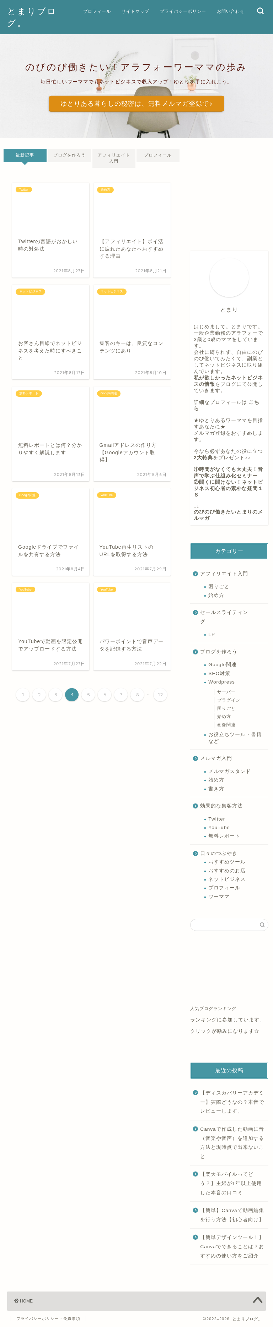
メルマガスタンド (229, 771)
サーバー (226, 692)
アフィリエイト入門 (114, 158)
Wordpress (221, 682)
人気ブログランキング (213, 1008)
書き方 (216, 788)
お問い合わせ (231, 11)
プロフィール (97, 11)
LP (211, 634)
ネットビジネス (227, 879)
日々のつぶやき (218, 853)
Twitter (216, 819)
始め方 (216, 595)
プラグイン (228, 700)
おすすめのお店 (227, 870)
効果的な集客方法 (221, 805)
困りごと (219, 586)
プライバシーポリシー (183, 11)
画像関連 (226, 724)
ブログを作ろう (69, 155)
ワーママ (219, 896)
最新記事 (25, 155)
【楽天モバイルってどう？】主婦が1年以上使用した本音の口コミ (231, 1183)
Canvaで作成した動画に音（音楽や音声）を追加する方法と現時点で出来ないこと (232, 1142)
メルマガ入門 (216, 758)
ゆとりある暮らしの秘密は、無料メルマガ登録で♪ (136, 103)
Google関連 (222, 664)
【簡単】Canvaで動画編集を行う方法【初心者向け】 (232, 1215)
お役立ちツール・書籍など (235, 738)
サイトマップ (135, 11)
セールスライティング (224, 617)
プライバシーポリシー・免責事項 (48, 1318)
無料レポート (224, 836)
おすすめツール (227, 862)
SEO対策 (219, 673)
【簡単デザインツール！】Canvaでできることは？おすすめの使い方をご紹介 (232, 1246)
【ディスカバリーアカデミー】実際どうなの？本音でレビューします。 (232, 1102)
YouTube (219, 827)
